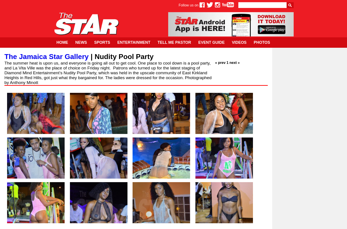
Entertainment (133, 42)
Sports (102, 42)
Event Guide (211, 42)
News (81, 42)
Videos (239, 42)
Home (62, 42)
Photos (262, 42)
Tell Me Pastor (174, 42)
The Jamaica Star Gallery (46, 57)
